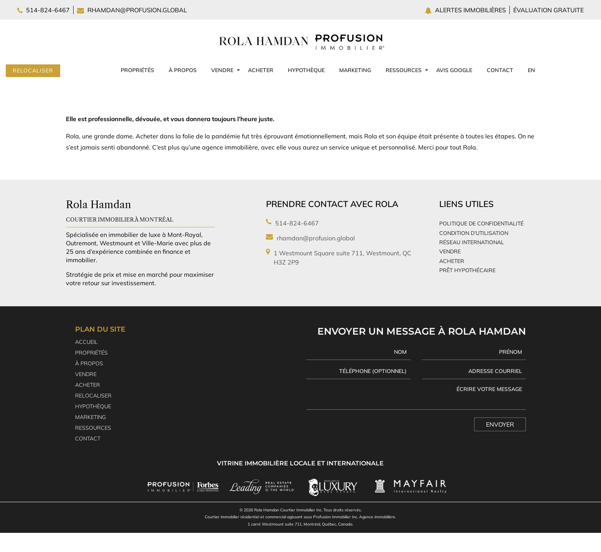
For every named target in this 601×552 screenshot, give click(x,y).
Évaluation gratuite (548, 10)
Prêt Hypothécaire (467, 270)
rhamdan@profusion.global (137, 10)
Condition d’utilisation (473, 233)
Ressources (404, 70)
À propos (183, 70)
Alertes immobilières (471, 10)
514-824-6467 (48, 10)
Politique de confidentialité (481, 223)
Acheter (260, 70)
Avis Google (454, 70)
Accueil (86, 341)
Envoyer (500, 424)
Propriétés (137, 70)
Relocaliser (33, 70)
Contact (500, 70)
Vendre (222, 70)
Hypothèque (306, 70)
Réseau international (471, 242)
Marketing (355, 70)
